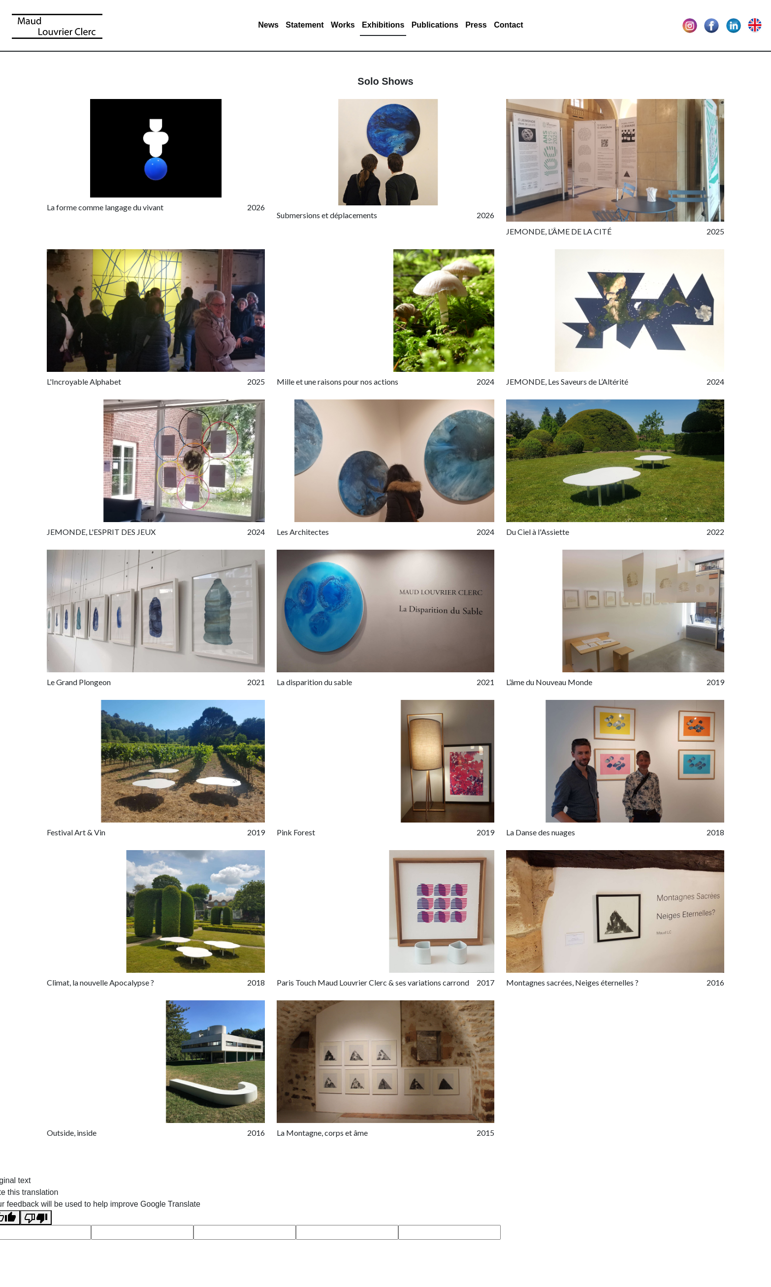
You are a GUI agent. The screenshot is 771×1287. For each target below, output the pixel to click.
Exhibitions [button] (383, 25)
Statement (304, 25)
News (268, 25)
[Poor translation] (36, 1217)
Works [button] (343, 25)
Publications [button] (435, 25)
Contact (508, 25)
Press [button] (476, 25)
